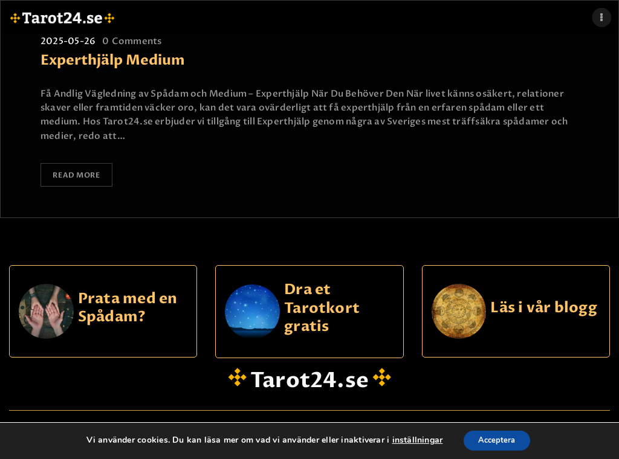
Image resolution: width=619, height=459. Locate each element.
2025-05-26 (68, 41)
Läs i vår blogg (543, 307)
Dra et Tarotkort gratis (322, 307)
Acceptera (497, 440)
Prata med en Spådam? (128, 306)
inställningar (412, 440)
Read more (77, 174)
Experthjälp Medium (113, 61)
